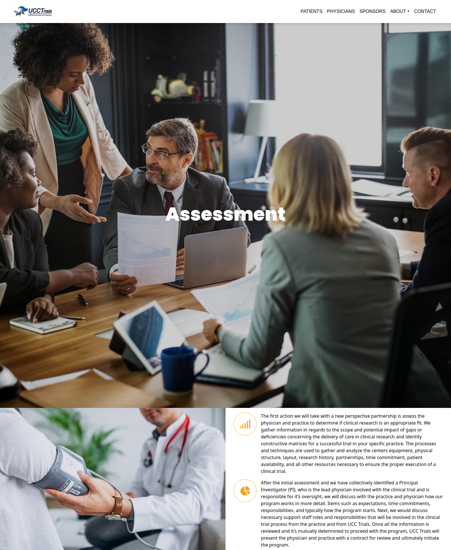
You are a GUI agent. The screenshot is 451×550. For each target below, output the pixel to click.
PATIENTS (311, 11)
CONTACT (425, 11)
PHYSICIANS (341, 11)
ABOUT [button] (398, 11)
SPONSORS (373, 11)
